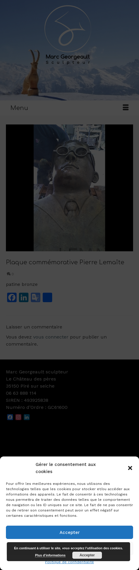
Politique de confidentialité (69, 562)
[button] (130, 468)
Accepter (70, 532)
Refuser (69, 548)
